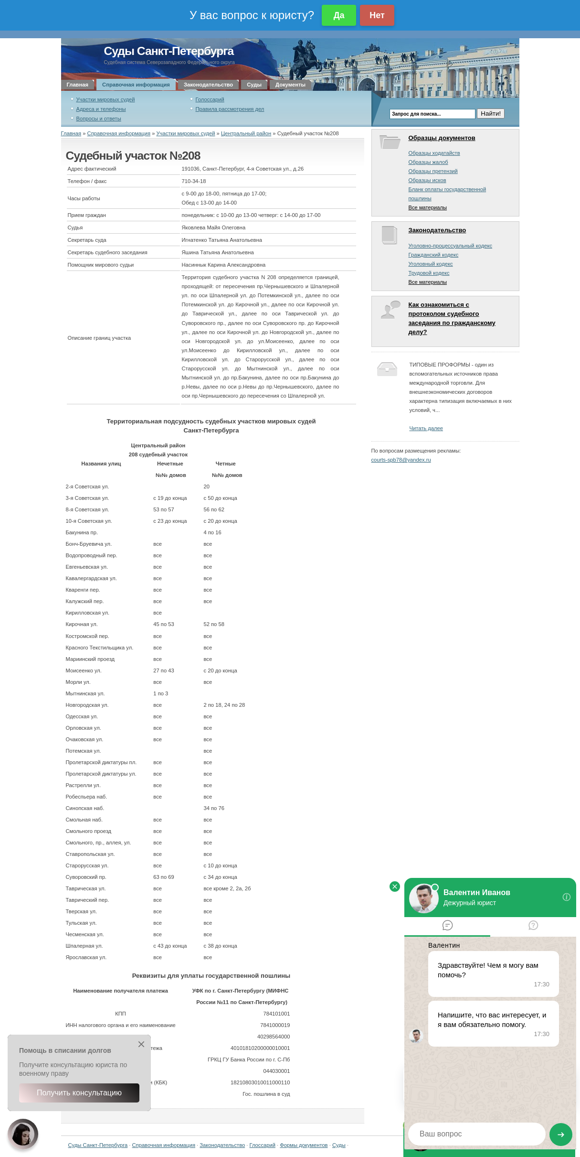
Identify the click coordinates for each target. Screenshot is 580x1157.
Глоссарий (262, 1145)
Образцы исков (427, 180)
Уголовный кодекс (431, 264)
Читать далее (426, 428)
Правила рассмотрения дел (230, 109)
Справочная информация (136, 84)
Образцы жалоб (428, 162)
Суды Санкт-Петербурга (169, 50)
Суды (254, 84)
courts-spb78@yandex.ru (401, 460)
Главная (78, 84)
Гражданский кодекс (434, 255)
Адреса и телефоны (101, 109)
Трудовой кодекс (429, 273)
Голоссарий (210, 99)
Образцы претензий (433, 171)
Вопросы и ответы (98, 118)
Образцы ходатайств (434, 153)
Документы (290, 84)
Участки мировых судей (105, 99)
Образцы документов (442, 137)
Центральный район (246, 133)
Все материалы (428, 207)
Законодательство (208, 84)
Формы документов (303, 1145)
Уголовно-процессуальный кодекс (451, 246)
